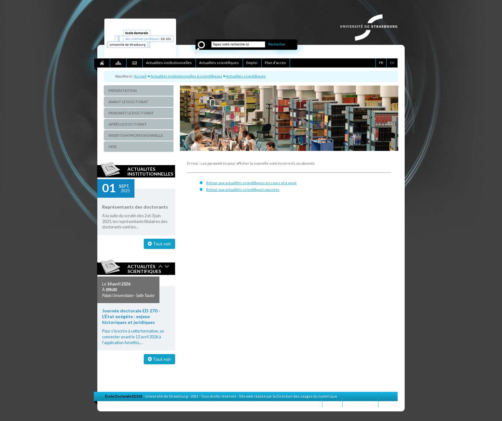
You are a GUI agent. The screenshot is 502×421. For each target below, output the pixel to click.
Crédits (388, 402)
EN (392, 63)
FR (381, 63)
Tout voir (159, 243)
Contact (332, 402)
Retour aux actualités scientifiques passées (242, 189)
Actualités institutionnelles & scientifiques (186, 76)
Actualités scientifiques (246, 76)
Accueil (140, 76)
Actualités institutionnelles (150, 171)
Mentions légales (360, 402)
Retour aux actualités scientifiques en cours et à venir (251, 183)
